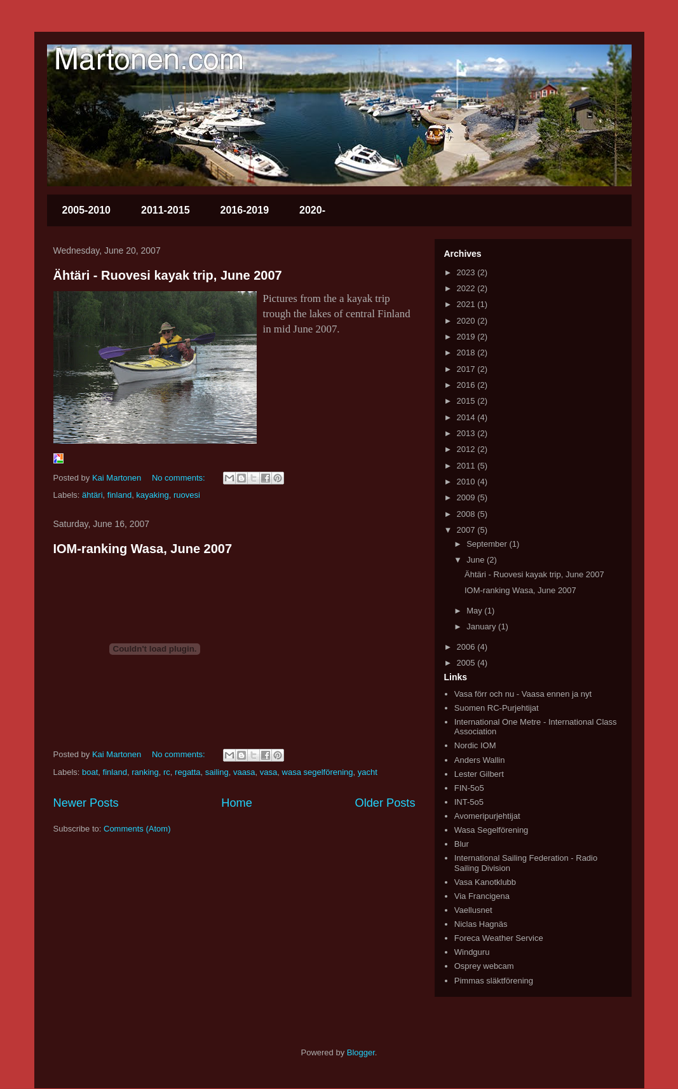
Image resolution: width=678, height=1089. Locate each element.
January (482, 626)
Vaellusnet (473, 910)
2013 (467, 433)
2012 (467, 449)
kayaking (152, 495)
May (475, 610)
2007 (467, 530)
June (476, 560)
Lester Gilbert (479, 774)
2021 (467, 304)
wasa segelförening (317, 772)
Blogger (361, 1052)
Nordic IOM (475, 745)
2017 (467, 369)
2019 (467, 336)
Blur (461, 844)
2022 (467, 288)
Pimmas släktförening (493, 980)
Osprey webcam (484, 966)
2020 (467, 320)
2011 (467, 465)
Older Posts (385, 803)
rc (166, 772)
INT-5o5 (469, 802)
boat (90, 772)
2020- (312, 210)
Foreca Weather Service (498, 938)
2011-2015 (165, 210)
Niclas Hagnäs (481, 924)
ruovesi (186, 495)
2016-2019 (244, 210)
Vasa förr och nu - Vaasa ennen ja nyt (523, 694)
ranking (145, 772)
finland (119, 495)
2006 (467, 647)
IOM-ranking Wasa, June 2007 (143, 549)
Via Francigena (482, 896)
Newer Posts (86, 803)
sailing (217, 772)
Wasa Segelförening (491, 830)
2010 (467, 481)
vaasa (244, 772)
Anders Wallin (479, 760)
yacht (367, 772)
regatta (187, 772)
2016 (467, 385)
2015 (467, 401)
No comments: (179, 478)
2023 (467, 272)
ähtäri (92, 495)
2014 (467, 417)
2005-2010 (86, 210)
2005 (467, 663)
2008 (467, 514)
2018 (467, 352)
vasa (268, 772)
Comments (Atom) (137, 828)
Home (236, 803)
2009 (467, 497)
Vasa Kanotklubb (485, 882)
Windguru (472, 952)
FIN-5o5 (469, 788)
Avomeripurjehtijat (487, 816)
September (487, 544)
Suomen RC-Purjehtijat (496, 708)
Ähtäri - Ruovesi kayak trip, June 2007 (167, 275)
